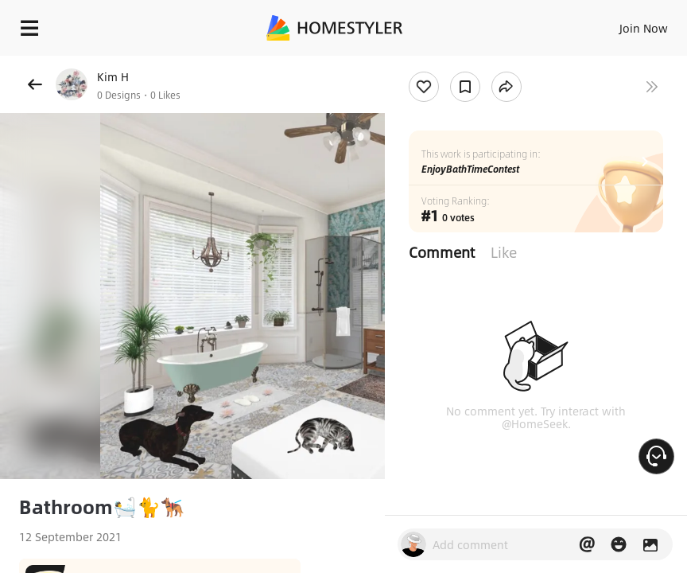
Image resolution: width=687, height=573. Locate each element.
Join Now (643, 28)
